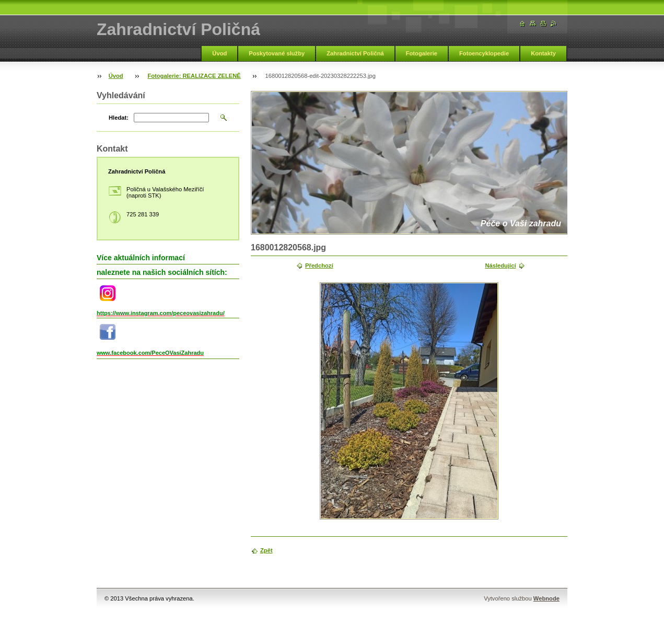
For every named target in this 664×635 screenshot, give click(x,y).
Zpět (266, 550)
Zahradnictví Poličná (355, 53)
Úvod (219, 53)
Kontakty (543, 53)
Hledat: (119, 117)
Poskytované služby (277, 53)
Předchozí (319, 265)
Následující (500, 265)
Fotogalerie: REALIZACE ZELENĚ (193, 76)
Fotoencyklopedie (484, 53)
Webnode (546, 598)
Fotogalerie (421, 53)
